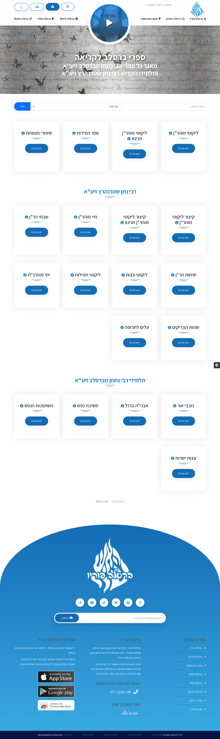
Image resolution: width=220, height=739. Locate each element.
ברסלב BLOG (197, 692)
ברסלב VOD (198, 683)
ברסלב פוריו (198, 648)
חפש (22, 106)
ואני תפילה (198, 709)
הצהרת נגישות (110, 734)
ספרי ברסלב (198, 700)
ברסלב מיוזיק (197, 657)
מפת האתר (87, 734)
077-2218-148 (120, 692)
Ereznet (68, 734)
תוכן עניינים (183, 148)
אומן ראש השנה (196, 665)
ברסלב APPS (197, 674)
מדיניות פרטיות (135, 734)
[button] (217, 365)
